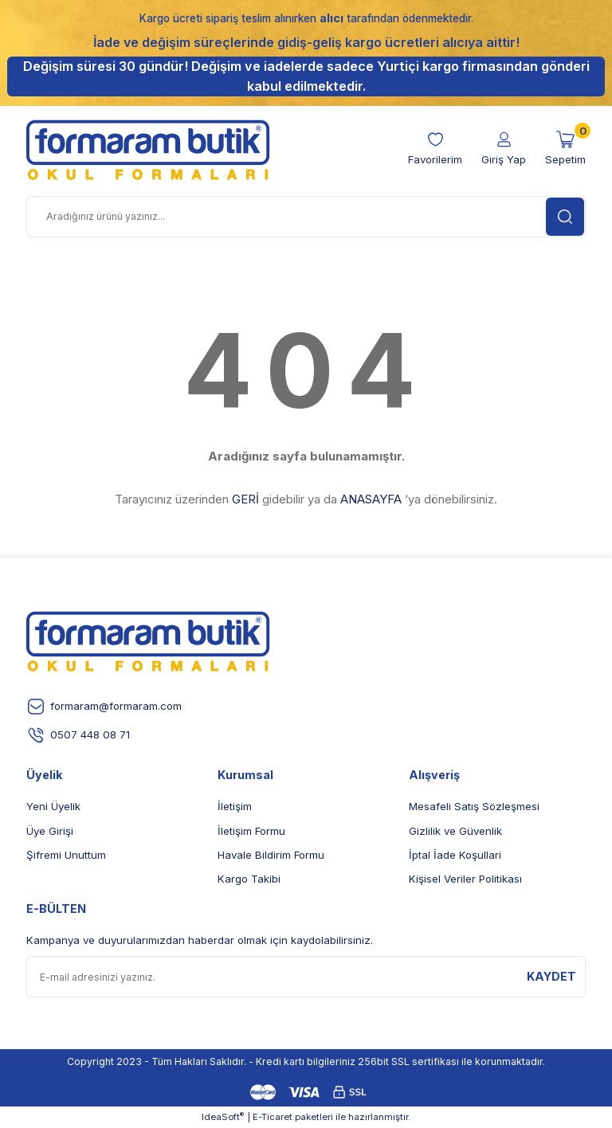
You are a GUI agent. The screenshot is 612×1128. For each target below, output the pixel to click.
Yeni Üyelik (53, 806)
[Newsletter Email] (306, 976)
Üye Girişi (49, 830)
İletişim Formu (251, 830)
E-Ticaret (272, 1116)
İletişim (235, 806)
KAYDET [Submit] (551, 976)
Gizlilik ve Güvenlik (455, 830)
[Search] (306, 216)
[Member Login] (503, 149)
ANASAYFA (371, 499)
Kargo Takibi (249, 878)
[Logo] (148, 150)
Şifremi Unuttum (66, 854)
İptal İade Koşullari (455, 854)
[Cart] (565, 149)
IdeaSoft (223, 1116)
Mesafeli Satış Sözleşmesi (474, 806)
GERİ (245, 499)
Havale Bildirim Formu (271, 854)
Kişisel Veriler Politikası (465, 878)
